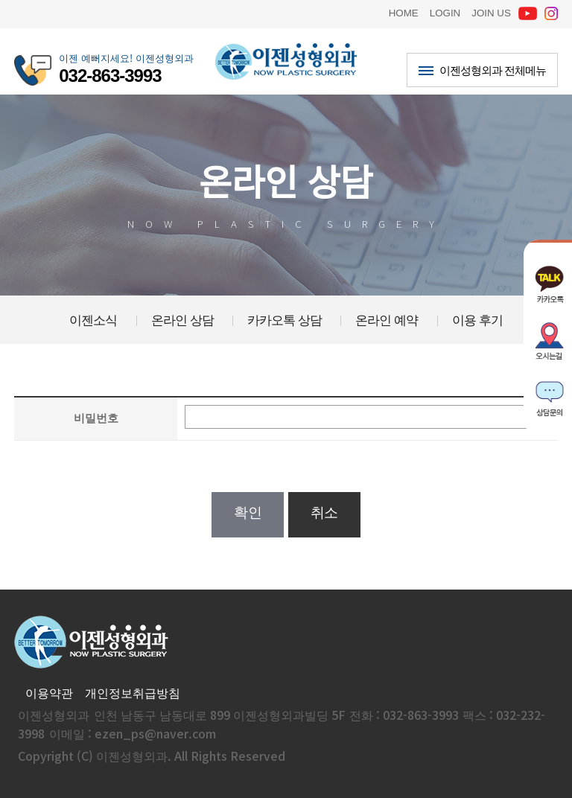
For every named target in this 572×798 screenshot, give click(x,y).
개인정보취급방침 (132, 692)
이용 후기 (477, 319)
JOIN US (491, 11)
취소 (324, 512)
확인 (247, 512)
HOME (404, 11)
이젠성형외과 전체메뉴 (482, 69)
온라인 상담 (182, 319)
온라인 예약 (386, 319)
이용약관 (49, 692)
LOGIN (445, 11)
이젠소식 (93, 319)
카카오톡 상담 (284, 319)
